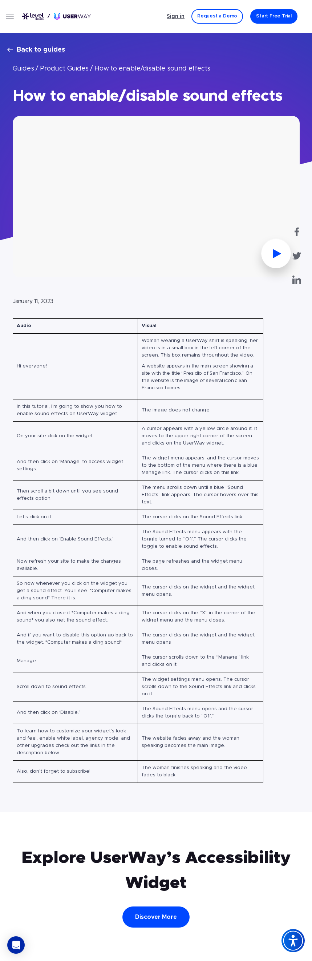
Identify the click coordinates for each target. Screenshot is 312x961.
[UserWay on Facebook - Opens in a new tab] (296, 232)
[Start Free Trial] (273, 16)
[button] (16, 945)
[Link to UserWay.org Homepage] (56, 16)
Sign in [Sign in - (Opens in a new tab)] (176, 16)
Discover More (156, 917)
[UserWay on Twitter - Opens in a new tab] (296, 256)
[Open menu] (10, 16)
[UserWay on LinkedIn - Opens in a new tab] (296, 280)
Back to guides (36, 50)
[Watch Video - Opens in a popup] (156, 196)
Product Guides (64, 68)
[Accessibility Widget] (293, 940)
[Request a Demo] (217, 16)
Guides (23, 68)
